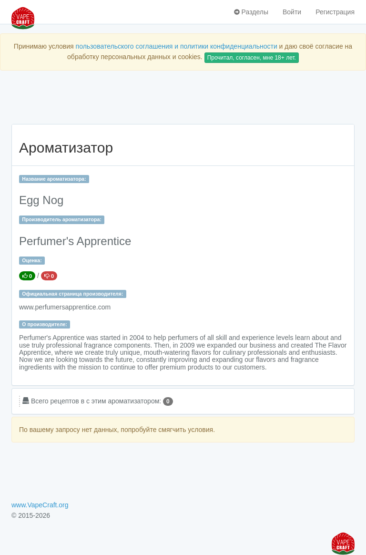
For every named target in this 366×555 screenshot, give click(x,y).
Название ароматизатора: (54, 179)
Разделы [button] (251, 12)
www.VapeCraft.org (40, 505)
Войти (292, 12)
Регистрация (335, 12)
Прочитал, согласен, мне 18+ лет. (251, 57)
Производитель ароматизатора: (61, 219)
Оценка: (31, 260)
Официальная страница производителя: (72, 294)
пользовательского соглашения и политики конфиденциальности (176, 46)
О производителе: (44, 324)
